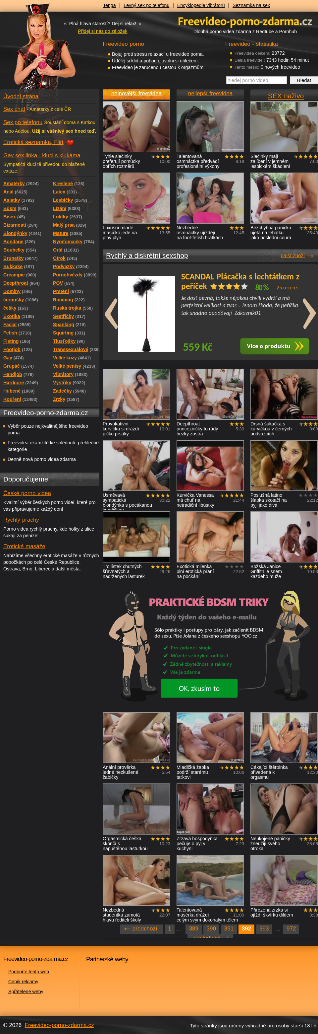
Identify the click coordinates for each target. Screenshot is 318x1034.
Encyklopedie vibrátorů (201, 5)
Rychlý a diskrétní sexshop (147, 255)
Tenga (109, 5)
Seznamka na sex (251, 5)
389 (193, 928)
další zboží (293, 255)
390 (211, 928)
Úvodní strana (20, 96)
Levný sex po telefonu (146, 5)
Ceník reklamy (23, 981)
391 (229, 928)
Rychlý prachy (21, 520)
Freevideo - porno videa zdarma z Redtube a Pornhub (36, 49)
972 (291, 928)
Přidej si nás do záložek (102, 31)
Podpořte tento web (28, 971)
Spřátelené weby (25, 991)
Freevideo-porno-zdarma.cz (59, 1025)
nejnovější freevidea (136, 93)
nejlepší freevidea (210, 93)
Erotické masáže (24, 546)
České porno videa (27, 493)
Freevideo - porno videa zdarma (245, 21)
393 (264, 928)
